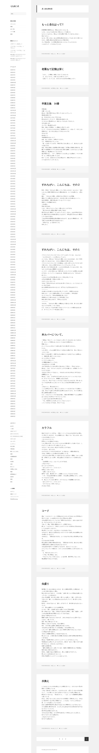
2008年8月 (12, 340)
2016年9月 (12, 145)
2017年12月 (13, 110)
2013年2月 (12, 204)
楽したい (12, 466)
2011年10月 (13, 244)
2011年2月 (12, 264)
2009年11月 (13, 302)
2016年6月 (12, 153)
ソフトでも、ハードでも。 (16, 46)
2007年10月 (13, 365)
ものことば (12, 438)
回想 (11, 454)
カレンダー (12, 441)
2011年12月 (13, 239)
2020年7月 (12, 85)
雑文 (11, 481)
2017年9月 (12, 118)
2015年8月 (12, 178)
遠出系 (11, 476)
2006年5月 (12, 408)
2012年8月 (12, 219)
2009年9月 (12, 307)
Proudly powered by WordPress (49, 749)
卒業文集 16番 (50, 103)
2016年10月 (13, 143)
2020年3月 (12, 90)
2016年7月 (12, 150)
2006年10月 (13, 396)
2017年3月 (12, 130)
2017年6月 (12, 125)
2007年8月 (12, 371)
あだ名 (11, 426)
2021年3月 (12, 80)
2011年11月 (13, 242)
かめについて (13, 431)
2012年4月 (12, 229)
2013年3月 (12, 201)
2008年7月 (12, 343)
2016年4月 (12, 158)
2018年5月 (12, 102)
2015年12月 (13, 168)
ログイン (12, 491)
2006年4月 (12, 411)
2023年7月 (12, 70)
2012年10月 (13, 214)
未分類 (11, 461)
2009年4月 (12, 320)
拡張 (11, 459)
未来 (11, 464)
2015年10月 (13, 173)
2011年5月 (12, 257)
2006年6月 (12, 406)
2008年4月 (12, 350)
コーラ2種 (12, 31)
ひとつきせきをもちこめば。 (17, 436)
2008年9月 (12, 338)
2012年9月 (12, 216)
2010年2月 (12, 295)
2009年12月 (13, 300)
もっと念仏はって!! (53, 24)
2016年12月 (13, 138)
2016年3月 (12, 161)
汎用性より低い (13, 469)
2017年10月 (13, 115)
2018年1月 (12, 107)
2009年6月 (12, 315)
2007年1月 (12, 388)
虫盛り (45, 583)
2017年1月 (12, 135)
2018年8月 (12, 97)
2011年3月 (12, 262)
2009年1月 (12, 328)
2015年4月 (12, 188)
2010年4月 (12, 290)
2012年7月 (12, 221)
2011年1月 (12, 267)
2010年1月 (12, 297)
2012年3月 (12, 231)
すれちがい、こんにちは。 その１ (61, 249)
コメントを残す (61, 53)
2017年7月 (12, 123)
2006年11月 (13, 393)
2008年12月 (13, 330)
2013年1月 (12, 206)
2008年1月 (12, 358)
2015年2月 (12, 193)
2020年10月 (13, 82)
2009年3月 (12, 322)
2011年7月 (12, 252)
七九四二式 (14, 6)
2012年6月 (12, 224)
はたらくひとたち (14, 433)
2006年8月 (12, 401)
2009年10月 (13, 305)
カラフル (47, 427)
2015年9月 (12, 176)
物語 (11, 471)
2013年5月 (12, 196)
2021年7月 (12, 75)
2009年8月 (12, 310)
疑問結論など (13, 474)
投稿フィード (13, 494)
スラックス (12, 24)
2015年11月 (13, 171)
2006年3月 (12, 413)
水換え (45, 681)
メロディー (12, 44)
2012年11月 (13, 211)
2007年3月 (12, 383)
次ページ (87, 739)
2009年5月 (12, 317)
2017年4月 (12, 128)
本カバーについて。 (53, 334)
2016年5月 (12, 156)
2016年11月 (13, 140)
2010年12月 (13, 269)
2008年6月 (12, 345)
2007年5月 (12, 378)
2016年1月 (12, 166)
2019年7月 (12, 95)
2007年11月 (13, 363)
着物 (11, 26)
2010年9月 (12, 277)
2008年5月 (12, 348)
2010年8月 (12, 279)
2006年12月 (13, 391)
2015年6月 (12, 183)
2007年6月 (12, 376)
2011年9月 (12, 247)
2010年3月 (12, 292)
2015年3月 (12, 191)
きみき (18, 44)
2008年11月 (13, 333)
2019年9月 (12, 92)
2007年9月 (12, 368)
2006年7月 (12, 403)
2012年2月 (12, 234)
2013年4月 (12, 199)
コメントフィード (14, 496)
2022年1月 (12, 72)
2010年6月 (12, 285)
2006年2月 (12, 416)
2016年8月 (12, 148)
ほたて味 (12, 29)
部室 (11, 479)
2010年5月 (12, 287)
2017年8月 (12, 120)
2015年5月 (12, 186)
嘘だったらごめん (14, 451)
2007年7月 (12, 373)
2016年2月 (12, 163)
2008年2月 (12, 355)
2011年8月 (12, 249)
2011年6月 (12, 254)
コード (45, 510)
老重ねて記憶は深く (53, 69)
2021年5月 (12, 77)
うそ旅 (11, 428)
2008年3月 (12, 353)
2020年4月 (12, 87)
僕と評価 (12, 446)
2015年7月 (12, 181)
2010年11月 (13, 272)
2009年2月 (12, 325)
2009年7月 (12, 312)
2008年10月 (13, 335)
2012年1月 (12, 236)
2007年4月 (12, 381)
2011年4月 (12, 259)
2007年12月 (13, 360)
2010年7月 (12, 282)
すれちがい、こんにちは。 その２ (61, 184)
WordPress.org (14, 499)
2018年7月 (12, 100)
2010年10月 (13, 274)
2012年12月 (13, 209)
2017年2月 (12, 133)
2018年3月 (12, 105)
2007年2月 (12, 386)
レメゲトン (12, 444)
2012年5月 (12, 226)
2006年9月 (12, 398)
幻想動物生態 (13, 456)
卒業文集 (12, 449)
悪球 (11, 34)
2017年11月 (13, 113)
